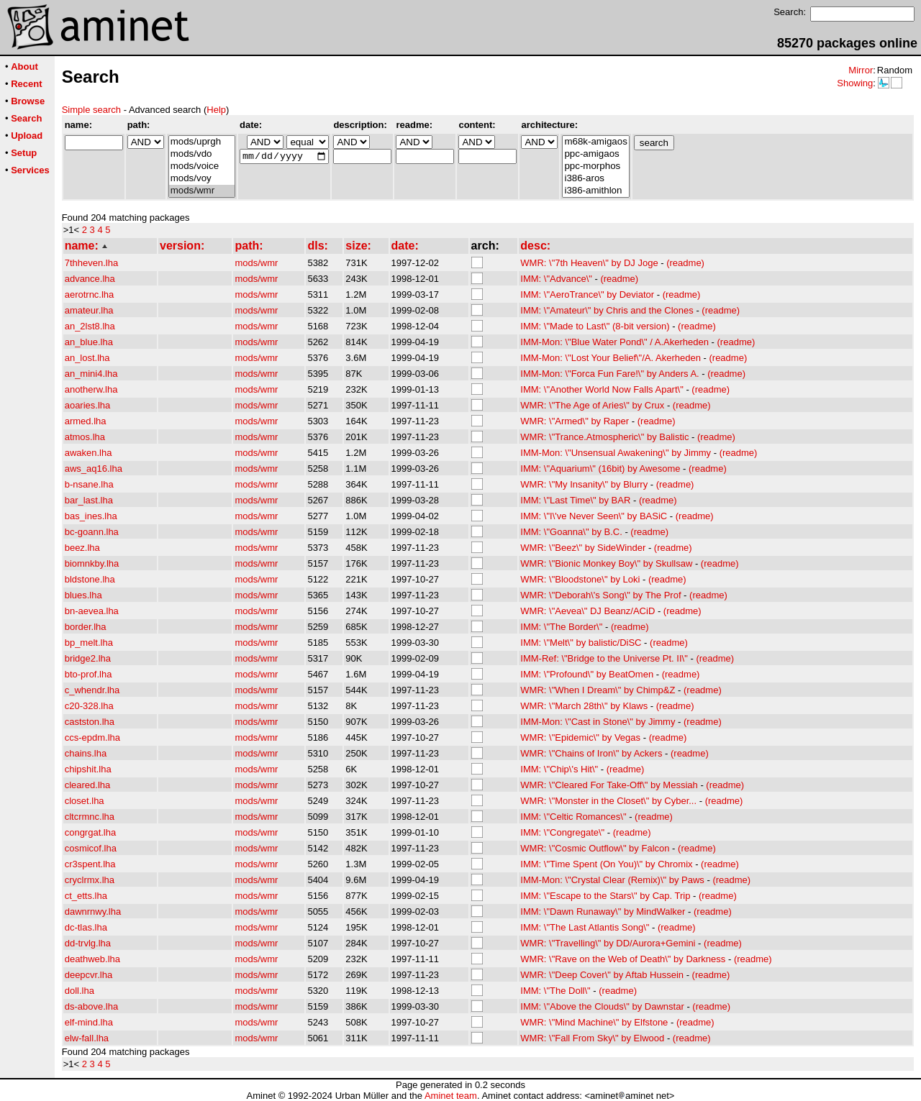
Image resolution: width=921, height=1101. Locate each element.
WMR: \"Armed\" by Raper (574, 421)
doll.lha (79, 990)
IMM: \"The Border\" (561, 626)
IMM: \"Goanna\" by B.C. (571, 531)
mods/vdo (202, 154)
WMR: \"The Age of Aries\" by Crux (592, 405)
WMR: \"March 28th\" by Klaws (584, 705)
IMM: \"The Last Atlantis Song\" (584, 927)
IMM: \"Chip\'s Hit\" (559, 769)
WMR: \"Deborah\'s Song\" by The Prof (600, 595)
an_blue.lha (89, 342)
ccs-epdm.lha (92, 737)
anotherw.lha (91, 389)
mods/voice (202, 166)
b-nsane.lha (89, 484)
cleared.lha (88, 785)
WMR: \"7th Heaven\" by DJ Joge (589, 262)
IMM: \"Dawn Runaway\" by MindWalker (602, 911)
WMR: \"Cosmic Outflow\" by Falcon (594, 848)
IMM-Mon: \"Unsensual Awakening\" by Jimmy (615, 452)
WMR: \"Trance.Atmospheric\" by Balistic (604, 436)
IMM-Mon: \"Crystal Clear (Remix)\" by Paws (612, 879)
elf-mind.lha (89, 1022)
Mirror (860, 70)
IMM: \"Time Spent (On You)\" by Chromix (606, 864)
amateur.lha (89, 310)
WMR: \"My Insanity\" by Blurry (584, 484)
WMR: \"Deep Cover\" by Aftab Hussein (602, 974)
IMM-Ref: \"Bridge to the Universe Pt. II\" (603, 658)
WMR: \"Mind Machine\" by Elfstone (594, 1022)
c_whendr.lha (92, 690)
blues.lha (83, 595)
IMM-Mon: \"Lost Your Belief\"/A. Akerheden (610, 357)
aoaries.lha (88, 405)
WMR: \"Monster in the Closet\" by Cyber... (608, 800)
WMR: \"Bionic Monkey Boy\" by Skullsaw (606, 563)
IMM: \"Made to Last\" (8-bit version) (594, 326)
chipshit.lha (88, 769)
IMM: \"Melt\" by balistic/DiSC (580, 642)
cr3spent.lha (90, 864)
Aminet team (451, 1095)
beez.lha (82, 547)
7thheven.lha (91, 262)
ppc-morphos (595, 166)
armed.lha (85, 421)
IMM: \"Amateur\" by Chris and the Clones (606, 310)
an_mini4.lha (91, 373)
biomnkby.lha (92, 563)
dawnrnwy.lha (93, 911)
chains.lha (86, 753)
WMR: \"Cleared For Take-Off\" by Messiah (608, 785)
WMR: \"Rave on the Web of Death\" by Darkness (622, 959)
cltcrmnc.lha (89, 816)
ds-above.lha (91, 1006)
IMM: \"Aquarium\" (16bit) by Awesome (600, 468)
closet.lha (84, 800)
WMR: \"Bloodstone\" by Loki (580, 579)
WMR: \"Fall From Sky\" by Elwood (592, 1038)
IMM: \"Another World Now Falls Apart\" (601, 389)
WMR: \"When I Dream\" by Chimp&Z (597, 690)
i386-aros (595, 179)
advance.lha (90, 278)
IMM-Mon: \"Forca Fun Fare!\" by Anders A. (609, 373)
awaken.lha (88, 452)
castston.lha (89, 721)
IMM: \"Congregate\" (562, 832)
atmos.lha (85, 436)
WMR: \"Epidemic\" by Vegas (580, 737)
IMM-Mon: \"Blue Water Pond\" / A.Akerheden (614, 342)
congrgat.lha (91, 832)
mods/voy (202, 179)
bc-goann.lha (92, 531)
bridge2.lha (88, 658)
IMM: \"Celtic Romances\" (573, 816)
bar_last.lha (89, 500)
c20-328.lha (89, 705)
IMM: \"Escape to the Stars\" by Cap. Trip (605, 895)
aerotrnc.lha (89, 294)
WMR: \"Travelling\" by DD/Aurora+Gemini (607, 943)
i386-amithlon (595, 191)
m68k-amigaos (595, 142)
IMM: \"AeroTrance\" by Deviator (587, 294)
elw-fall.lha (87, 1038)
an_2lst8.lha (90, 326)
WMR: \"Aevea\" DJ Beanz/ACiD (587, 611)
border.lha (85, 626)
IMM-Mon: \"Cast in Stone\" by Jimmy (597, 721)
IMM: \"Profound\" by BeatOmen (586, 674)
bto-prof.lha (88, 674)
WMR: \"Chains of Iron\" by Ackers (591, 753)
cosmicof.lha (91, 848)
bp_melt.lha (89, 642)
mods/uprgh (202, 142)
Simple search (91, 109)
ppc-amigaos (595, 154)
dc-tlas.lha (86, 927)
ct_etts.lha (86, 895)
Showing (855, 83)
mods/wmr (202, 191)
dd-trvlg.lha (88, 943)
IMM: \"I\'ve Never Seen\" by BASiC (593, 516)
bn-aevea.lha (92, 611)
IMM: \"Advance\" (556, 278)
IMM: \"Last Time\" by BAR (575, 500)
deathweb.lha (92, 959)
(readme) (685, 262)
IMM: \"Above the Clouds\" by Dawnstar (602, 1006)
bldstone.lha (90, 579)
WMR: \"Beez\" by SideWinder (582, 547)
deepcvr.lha (89, 974)
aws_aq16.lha (93, 468)
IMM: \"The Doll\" (555, 990)
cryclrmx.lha (89, 879)
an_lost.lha (87, 357)
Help (216, 109)
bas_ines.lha (91, 516)
